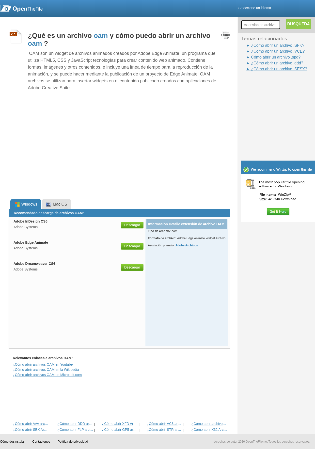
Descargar (132, 225)
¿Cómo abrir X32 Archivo (209, 430)
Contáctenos (41, 441)
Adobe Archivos (186, 245)
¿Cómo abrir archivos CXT (209, 424)
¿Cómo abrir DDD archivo (75, 424)
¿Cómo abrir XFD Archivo (120, 424)
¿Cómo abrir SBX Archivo (30, 430)
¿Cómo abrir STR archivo (164, 430)
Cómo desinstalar (12, 441)
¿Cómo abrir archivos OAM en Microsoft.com (47, 375)
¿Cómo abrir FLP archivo (75, 430)
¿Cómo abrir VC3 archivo (164, 424)
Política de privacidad (73, 441)
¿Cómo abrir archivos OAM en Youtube (43, 364)
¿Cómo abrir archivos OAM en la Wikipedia (46, 370)
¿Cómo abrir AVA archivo (30, 424)
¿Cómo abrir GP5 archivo (120, 430)
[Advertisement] (270, 83)
